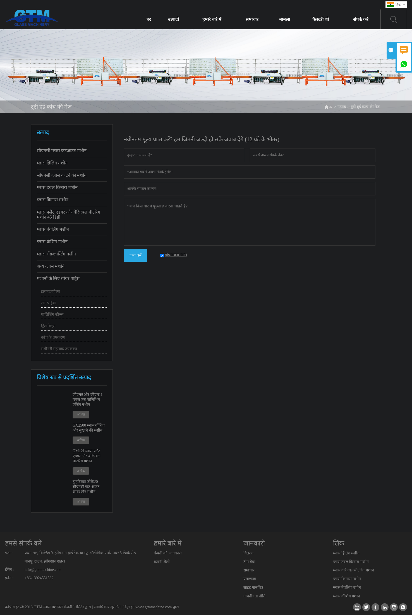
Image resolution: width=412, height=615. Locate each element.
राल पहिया (48, 303)
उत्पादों (173, 19)
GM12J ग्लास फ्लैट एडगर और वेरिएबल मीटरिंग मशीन (86, 456)
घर (149, 19)
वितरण (248, 553)
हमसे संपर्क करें (23, 543)
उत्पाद (341, 107)
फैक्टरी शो (320, 19)
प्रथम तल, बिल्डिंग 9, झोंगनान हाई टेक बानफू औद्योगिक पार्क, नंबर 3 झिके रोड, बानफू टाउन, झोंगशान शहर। (81, 557)
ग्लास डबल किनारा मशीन (57, 187)
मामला (284, 19)
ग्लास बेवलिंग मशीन (53, 229)
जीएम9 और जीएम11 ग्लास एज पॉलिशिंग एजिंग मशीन (87, 400)
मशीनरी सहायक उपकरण (59, 349)
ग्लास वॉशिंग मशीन (52, 241)
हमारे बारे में (211, 19)
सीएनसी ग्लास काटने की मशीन (62, 175)
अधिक (81, 415)
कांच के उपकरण (53, 337)
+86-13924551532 (39, 578)
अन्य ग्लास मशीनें (50, 266)
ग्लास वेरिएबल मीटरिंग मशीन (353, 570)
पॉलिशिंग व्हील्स (52, 314)
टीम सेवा (249, 562)
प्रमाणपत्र (249, 579)
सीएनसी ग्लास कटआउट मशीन (62, 150)
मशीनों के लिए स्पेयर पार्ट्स (58, 278)
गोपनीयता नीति (254, 596)
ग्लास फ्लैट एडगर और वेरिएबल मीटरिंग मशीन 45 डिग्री (68, 214)
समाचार (252, 19)
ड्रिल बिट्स (48, 326)
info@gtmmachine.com (43, 570)
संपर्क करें (360, 19)
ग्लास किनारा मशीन (52, 199)
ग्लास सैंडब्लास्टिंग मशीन (56, 254)
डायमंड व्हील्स (50, 291)
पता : (9, 553)
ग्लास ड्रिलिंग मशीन (52, 163)
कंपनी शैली (162, 562)
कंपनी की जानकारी (168, 553)
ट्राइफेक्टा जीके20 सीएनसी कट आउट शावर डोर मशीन (86, 487)
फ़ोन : (9, 578)
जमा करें (136, 255)
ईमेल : (9, 570)
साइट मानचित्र (253, 587)
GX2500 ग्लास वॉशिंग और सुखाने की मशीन (89, 427)
